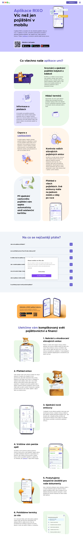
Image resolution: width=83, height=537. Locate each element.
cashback (25, 36)
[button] (79, 2)
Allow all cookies (48, 273)
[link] (7, 2)
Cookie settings (34, 273)
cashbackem (24, 136)
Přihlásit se (70, 2)
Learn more (30, 269)
